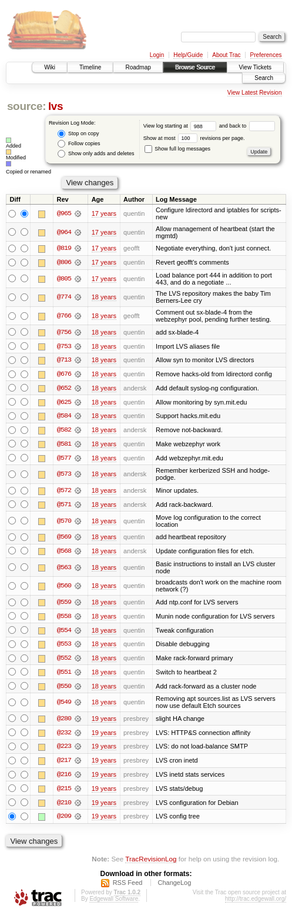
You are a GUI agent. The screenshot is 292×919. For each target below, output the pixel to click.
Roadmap (137, 67)
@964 (64, 232)
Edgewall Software (113, 903)
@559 (64, 604)
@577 (64, 459)
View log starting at (181, 126)
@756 (64, 332)
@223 (64, 749)
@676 (64, 374)
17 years (104, 213)
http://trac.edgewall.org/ (255, 903)
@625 (64, 402)
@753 (64, 346)
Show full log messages (177, 149)
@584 (64, 417)
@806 (64, 262)
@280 (64, 721)
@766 (64, 316)
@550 (64, 689)
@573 (64, 475)
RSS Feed (128, 886)
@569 (64, 539)
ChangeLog (174, 886)
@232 (64, 735)
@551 (64, 675)
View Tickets (255, 67)
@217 (64, 763)
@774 (64, 297)
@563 (64, 569)
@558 (64, 618)
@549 (64, 705)
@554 (64, 632)
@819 (64, 248)
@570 (64, 522)
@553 (64, 646)
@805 (64, 278)
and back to (247, 126)
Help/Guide (188, 55)
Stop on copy (78, 134)
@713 (64, 360)
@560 (64, 588)
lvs (55, 106)
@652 (64, 388)
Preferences (266, 55)
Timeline (90, 67)
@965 (64, 213)
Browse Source (195, 67)
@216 (64, 778)
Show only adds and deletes (96, 154)
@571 (64, 506)
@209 (64, 820)
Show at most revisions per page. (194, 138)
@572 (64, 492)
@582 (64, 431)
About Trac (226, 55)
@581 (64, 445)
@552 (64, 661)
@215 (64, 792)
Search (263, 78)
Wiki (49, 67)
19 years (104, 721)
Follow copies (79, 144)
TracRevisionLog (150, 863)
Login (157, 55)
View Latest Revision (254, 92)
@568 (64, 553)
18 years (104, 297)
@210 (64, 806)
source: (26, 106)
